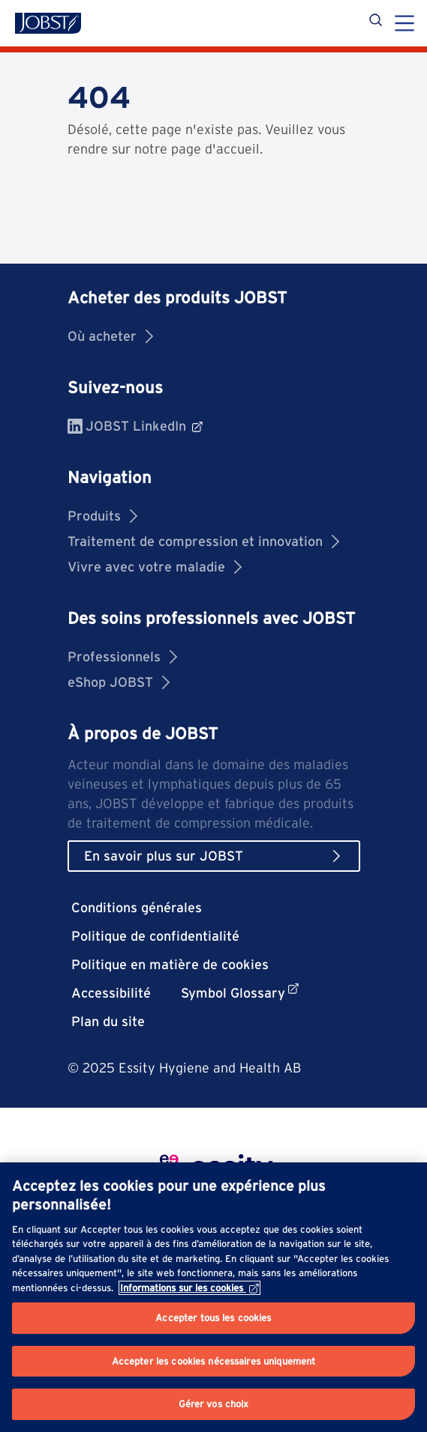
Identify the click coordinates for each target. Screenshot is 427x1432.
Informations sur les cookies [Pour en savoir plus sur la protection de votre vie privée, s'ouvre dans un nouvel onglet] (189, 1287)
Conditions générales (136, 907)
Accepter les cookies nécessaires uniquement (214, 1361)
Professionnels (122, 656)
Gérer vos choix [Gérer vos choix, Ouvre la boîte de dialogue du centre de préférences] (214, 1404)
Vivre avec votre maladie (155, 566)
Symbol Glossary (240, 992)
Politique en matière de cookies (170, 964)
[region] (213, 1297)
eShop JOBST (119, 682)
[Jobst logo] (48, 23)
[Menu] (404, 24)
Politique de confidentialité (155, 936)
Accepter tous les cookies (213, 1317)
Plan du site (108, 1021)
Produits (102, 516)
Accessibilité (111, 993)
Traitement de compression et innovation (203, 541)
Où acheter (110, 336)
